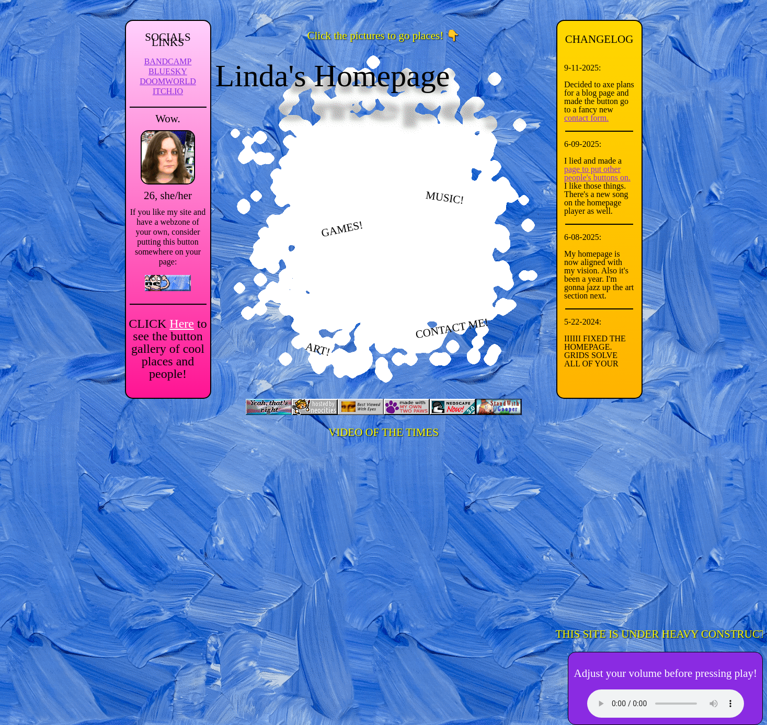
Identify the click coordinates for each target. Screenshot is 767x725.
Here (181, 323)
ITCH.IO (168, 91)
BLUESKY (167, 71)
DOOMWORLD (168, 81)
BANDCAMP (168, 61)
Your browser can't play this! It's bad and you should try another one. (665, 703)
